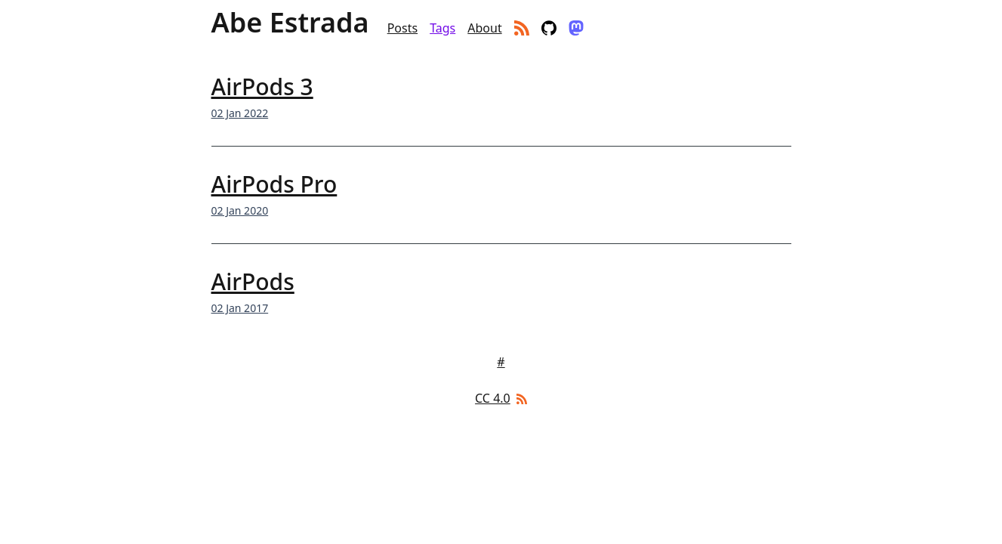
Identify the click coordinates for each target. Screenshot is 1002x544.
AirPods (252, 281)
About (484, 28)
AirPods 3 (262, 86)
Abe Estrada (290, 22)
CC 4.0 (492, 398)
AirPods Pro (274, 183)
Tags (442, 28)
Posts (402, 28)
